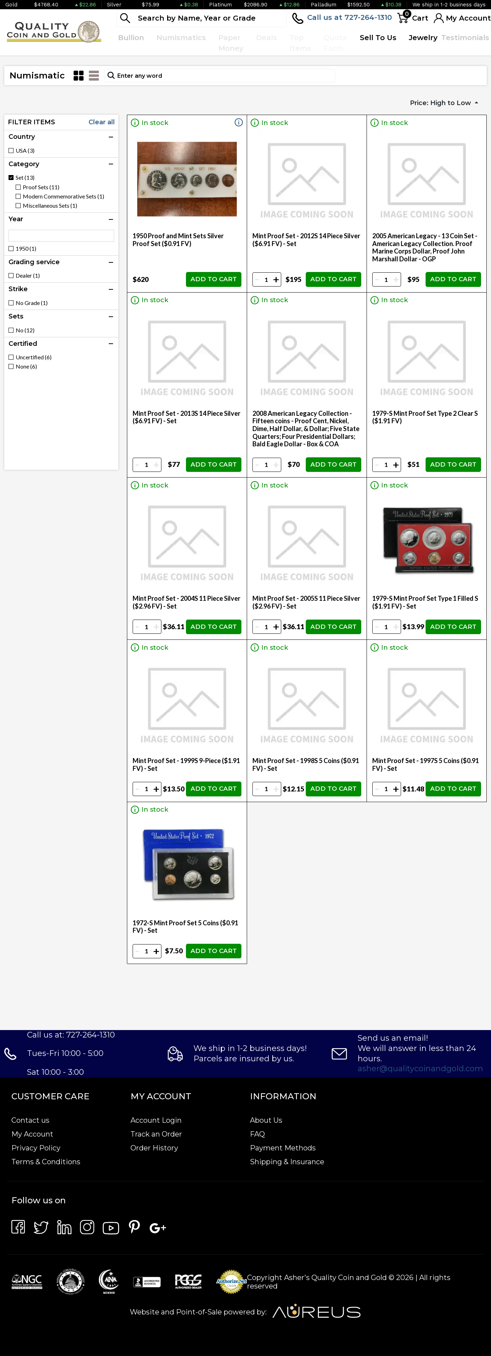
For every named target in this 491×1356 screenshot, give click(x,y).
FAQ (257, 1134)
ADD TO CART (214, 279)
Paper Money (231, 43)
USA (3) (25, 150)
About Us (266, 1120)
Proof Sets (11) (41, 187)
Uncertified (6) (34, 357)
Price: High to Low (441, 103)
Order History (154, 1148)
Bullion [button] (131, 37)
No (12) (25, 330)
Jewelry (423, 37)
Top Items (300, 43)
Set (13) (25, 177)
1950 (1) (26, 248)
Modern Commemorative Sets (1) (63, 196)
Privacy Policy (35, 1148)
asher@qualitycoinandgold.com (420, 1068)
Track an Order (156, 1134)
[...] (201, 18)
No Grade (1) (32, 303)
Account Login (156, 1120)
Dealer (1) (28, 275)
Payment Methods (283, 1148)
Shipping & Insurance (287, 1162)
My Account (32, 1134)
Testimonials (465, 37)
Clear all (102, 122)
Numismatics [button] (181, 37)
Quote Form (335, 43)
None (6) (26, 366)
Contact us (30, 1120)
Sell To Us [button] (378, 37)
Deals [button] (266, 37)
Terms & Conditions (45, 1162)
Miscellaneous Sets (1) (50, 205)
